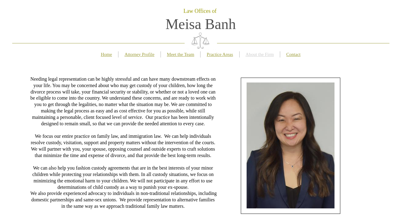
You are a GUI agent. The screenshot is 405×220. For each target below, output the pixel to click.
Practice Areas (220, 54)
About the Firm (260, 54)
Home (106, 54)
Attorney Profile (139, 54)
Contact (293, 54)
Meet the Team (180, 54)
